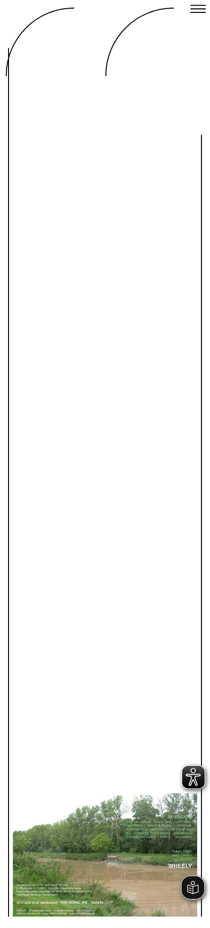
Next (146, 831)
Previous (64, 831)
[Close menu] (198, 10)
